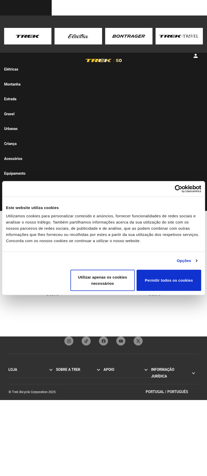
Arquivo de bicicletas (119, 432)
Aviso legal (159, 387)
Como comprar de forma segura (127, 399)
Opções (184, 260)
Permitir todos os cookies (169, 280)
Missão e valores (68, 381)
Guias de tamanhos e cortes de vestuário (126, 446)
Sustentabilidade (68, 404)
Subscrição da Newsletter (122, 387)
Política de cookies (165, 392)
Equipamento (18, 416)
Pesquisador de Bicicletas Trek (31, 427)
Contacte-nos (113, 381)
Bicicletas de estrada (24, 376)
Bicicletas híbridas (22, 387)
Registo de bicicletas (119, 426)
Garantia (110, 393)
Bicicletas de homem (24, 399)
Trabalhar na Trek (68, 410)
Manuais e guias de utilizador (125, 404)
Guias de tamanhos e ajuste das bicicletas (127, 418)
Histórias (62, 376)
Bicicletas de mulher (23, 404)
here (77, 41)
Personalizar (18, 421)
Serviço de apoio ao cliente (123, 376)
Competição (65, 399)
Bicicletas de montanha (26, 381)
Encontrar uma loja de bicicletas (32, 433)
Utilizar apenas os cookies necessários (102, 280)
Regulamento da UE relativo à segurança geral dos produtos (172, 412)
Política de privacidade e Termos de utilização (174, 378)
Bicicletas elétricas (22, 393)
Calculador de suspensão (122, 438)
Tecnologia (64, 393)
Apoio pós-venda (116, 410)
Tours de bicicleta (21, 438)
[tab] (22, 67)
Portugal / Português (172, 468)
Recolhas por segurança (168, 398)
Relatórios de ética (164, 404)
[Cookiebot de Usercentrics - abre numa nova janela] (178, 189)
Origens (61, 387)
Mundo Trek (64, 416)
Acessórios (17, 410)
